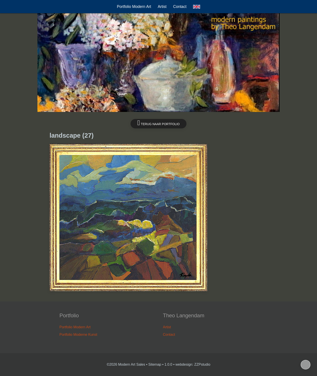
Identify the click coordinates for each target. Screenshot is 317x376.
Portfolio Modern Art (134, 6)
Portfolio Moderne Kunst (78, 334)
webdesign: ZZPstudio (192, 364)
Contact (179, 6)
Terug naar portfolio (158, 123)
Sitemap (154, 364)
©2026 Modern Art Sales (126, 364)
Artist (162, 6)
